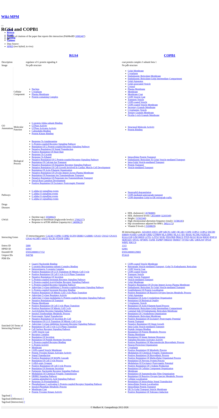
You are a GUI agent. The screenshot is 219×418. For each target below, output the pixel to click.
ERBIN (125, 234)
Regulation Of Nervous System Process (146, 360)
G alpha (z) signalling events (45, 199)
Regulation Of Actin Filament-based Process (148, 305)
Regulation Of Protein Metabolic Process (147, 332)
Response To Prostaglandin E (45, 381)
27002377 (79, 219)
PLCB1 (52, 238)
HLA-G (177, 234)
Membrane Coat (135, 94)
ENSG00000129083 (131, 252)
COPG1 (195, 232)
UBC (191, 240)
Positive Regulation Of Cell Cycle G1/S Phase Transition (58, 274)
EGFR (73, 236)
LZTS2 (155, 237)
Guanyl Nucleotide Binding (44, 264)
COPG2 (203, 232)
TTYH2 (185, 240)
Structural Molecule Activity (141, 127)
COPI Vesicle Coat (136, 97)
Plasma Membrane (40, 94)
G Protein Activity (40, 345)
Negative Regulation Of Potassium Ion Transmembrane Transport (62, 178)
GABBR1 (89, 236)
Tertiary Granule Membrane (141, 112)
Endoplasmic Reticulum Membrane (144, 76)
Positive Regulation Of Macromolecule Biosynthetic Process (156, 342)
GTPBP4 (157, 234)
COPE (188, 232)
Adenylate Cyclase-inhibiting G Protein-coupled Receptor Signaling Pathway (68, 287)
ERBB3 (80, 236)
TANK (152, 240)
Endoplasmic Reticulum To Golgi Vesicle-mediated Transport (156, 159)
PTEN (187, 237)
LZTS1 (148, 237)
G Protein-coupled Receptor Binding (49, 342)
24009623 (77, 222)
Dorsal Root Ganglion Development (48, 180)
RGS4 (73, 55)
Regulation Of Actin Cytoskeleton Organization (150, 298)
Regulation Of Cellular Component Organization (150, 368)
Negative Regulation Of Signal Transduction (52, 149)
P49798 (29, 255)
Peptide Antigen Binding (139, 329)
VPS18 (207, 240)
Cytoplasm (37, 91)
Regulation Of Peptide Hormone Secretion (51, 339)
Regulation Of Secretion (43, 337)
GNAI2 (105, 236)
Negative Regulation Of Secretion (47, 277)
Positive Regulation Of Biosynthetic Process (148, 355)
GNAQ (29, 238)
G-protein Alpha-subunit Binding (47, 123)
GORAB (141, 234)
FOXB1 (133, 234)
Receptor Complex (40, 334)
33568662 (50, 217)
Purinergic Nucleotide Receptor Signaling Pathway (55, 371)
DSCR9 (211, 232)
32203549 (165, 215)
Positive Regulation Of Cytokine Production (148, 366)
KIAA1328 (127, 237)
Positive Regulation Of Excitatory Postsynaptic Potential (58, 183)
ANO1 (155, 232)
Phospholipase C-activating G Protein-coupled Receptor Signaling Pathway (67, 384)
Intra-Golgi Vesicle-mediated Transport (146, 162)
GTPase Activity (39, 125)
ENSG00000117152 (35, 252)
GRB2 (149, 234)
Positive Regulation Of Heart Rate (48, 152)
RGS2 (193, 237)
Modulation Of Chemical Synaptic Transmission (54, 373)
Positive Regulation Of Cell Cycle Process (51, 366)
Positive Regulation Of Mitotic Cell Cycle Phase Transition (59, 292)
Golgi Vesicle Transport (139, 277)
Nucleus (35, 89)
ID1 (183, 234)
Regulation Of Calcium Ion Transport (49, 162)
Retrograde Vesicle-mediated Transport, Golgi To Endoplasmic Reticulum (162, 266)
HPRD (10, 46)
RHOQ (206, 237)
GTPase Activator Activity (44, 128)
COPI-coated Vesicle (137, 102)
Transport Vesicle (136, 99)
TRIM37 (177, 240)
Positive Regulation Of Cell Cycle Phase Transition (56, 305)
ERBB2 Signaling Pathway (44, 376)
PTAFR (59, 238)
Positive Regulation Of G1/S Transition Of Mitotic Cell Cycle (60, 271)
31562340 (140, 218)
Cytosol (131, 86)
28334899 (156, 215)
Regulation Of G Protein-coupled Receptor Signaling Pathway (61, 146)
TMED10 (167, 240)
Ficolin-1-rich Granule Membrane (143, 115)
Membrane (133, 91)
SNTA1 (135, 240)
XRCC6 (132, 242)
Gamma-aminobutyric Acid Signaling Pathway (53, 379)
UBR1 (67, 238)
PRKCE (179, 237)
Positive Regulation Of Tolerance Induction (148, 392)
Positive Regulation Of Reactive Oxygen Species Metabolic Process (159, 292)
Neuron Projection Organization (142, 345)
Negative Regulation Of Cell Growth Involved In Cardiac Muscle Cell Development (71, 167)
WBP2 (125, 242)
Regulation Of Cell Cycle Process (47, 360)
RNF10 (213, 237)
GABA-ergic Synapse (42, 363)
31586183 (178, 221)
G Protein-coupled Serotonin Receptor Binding (53, 290)
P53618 (125, 255)
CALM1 (50, 236)
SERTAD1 (127, 240)
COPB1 (169, 55)
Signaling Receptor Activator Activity (145, 339)
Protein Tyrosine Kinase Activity (47, 392)
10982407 (79, 36)
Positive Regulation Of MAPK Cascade (50, 358)
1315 (124, 245)
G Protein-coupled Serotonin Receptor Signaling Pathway (59, 279)
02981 (125, 249)
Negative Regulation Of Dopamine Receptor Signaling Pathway (61, 165)
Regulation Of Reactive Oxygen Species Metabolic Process (155, 376)
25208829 (150, 226)
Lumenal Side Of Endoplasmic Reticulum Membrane (152, 311)
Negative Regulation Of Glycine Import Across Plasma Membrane (63, 172)
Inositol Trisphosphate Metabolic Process (51, 313)
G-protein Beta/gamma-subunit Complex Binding (55, 266)
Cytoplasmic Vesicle (137, 110)
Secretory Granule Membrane (141, 107)
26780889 (149, 213)
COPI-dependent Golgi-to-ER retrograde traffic (150, 197)
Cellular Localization (137, 379)
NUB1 (162, 237)
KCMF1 (37, 238)
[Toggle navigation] (2, 25)
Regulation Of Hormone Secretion (48, 368)
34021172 (168, 223)
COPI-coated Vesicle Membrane (143, 105)
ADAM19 (146, 232)
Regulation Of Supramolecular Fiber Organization (151, 373)
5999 (28, 245)
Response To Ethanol (41, 157)
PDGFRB (170, 237)
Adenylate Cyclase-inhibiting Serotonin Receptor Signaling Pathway (64, 324)
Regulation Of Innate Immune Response (146, 337)
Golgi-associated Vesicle (139, 84)
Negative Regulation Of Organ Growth (146, 324)
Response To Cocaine (42, 154)
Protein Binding (135, 129)
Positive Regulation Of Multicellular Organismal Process (154, 358)
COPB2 (65, 236)
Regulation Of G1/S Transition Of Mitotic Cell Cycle (56, 321)
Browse (10, 32)
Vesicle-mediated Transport (140, 167)
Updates (11, 40)
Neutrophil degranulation (139, 192)
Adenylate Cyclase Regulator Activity (49, 295)
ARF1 (174, 232)
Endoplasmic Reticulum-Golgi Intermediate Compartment (155, 78)
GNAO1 (113, 236)
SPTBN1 (144, 240)
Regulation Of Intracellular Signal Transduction (150, 381)
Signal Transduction (41, 355)
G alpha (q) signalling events (45, 191)
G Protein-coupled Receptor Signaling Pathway (54, 144)
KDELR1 (205, 234)
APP (160, 232)
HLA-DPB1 (167, 234)
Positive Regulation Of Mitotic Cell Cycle (51, 308)
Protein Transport (136, 165)
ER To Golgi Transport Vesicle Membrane (147, 389)
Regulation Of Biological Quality (143, 300)
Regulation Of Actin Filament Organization (52, 170)
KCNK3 (197, 234)
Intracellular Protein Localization (143, 384)
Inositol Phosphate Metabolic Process (49, 386)
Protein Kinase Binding (43, 133)
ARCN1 (167, 232)
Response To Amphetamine (44, 141)
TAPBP (159, 240)
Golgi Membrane (136, 71)
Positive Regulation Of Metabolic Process (147, 350)
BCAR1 (181, 232)
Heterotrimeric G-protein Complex (48, 269)
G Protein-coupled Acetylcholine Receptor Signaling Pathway (60, 282)
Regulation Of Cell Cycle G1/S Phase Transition (54, 326)
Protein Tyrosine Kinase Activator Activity (51, 353)
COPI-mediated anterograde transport (145, 195)
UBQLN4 (199, 240)
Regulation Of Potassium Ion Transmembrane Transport (58, 175)
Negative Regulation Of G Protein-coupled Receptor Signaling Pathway (65, 159)
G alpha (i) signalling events (45, 193)
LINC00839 (138, 237)
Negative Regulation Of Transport (47, 300)
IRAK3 (189, 234)
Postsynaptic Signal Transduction (47, 316)
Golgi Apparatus (135, 81)
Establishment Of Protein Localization (145, 290)
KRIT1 (44, 238)
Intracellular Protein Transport (142, 157)
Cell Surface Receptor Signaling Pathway (51, 329)
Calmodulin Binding (41, 131)
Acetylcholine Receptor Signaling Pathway (52, 311)
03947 (29, 249)
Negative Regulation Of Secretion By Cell (51, 319)
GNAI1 (97, 236)
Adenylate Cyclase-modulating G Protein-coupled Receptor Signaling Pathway (68, 298)
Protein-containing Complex (45, 97)
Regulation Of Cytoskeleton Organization (147, 313)
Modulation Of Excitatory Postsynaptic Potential (150, 363)
